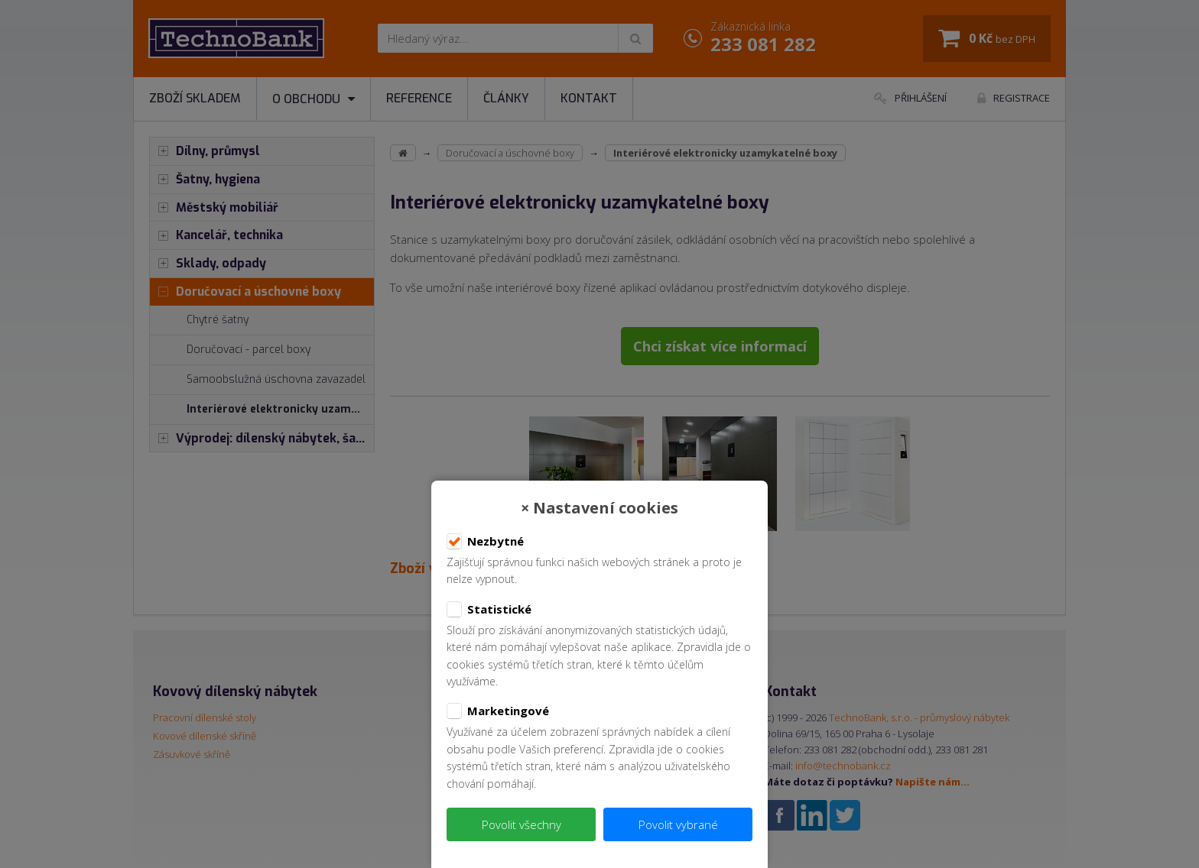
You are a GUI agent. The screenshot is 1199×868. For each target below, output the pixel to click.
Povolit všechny (521, 824)
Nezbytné (485, 541)
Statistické (489, 609)
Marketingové (498, 711)
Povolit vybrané (678, 824)
